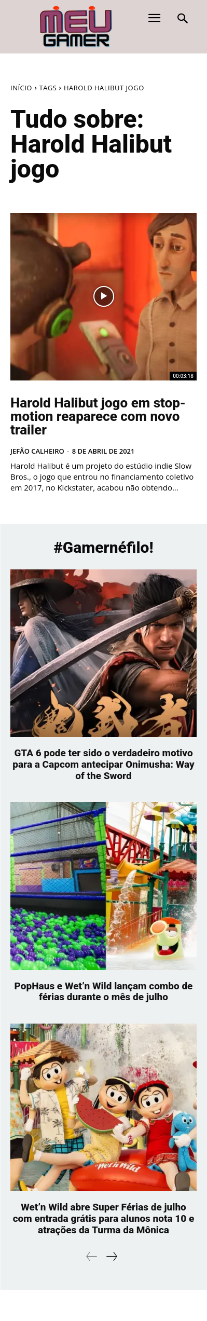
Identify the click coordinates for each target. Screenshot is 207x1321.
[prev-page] (92, 1256)
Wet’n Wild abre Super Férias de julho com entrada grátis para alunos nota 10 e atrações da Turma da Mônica (104, 1218)
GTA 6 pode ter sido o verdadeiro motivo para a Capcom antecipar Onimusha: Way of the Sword (103, 764)
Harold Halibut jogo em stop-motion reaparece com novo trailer (98, 416)
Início (21, 87)
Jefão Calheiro (37, 451)
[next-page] (111, 1256)
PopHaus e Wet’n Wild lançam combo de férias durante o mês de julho (104, 991)
